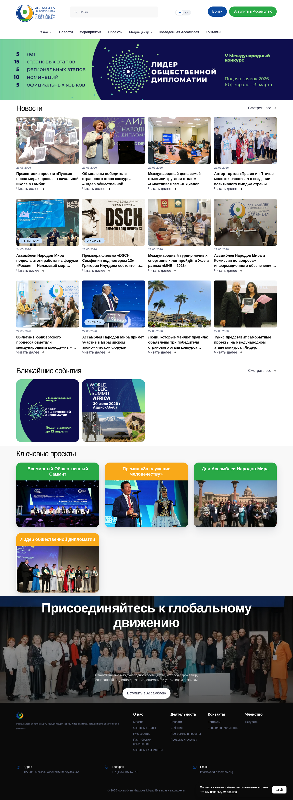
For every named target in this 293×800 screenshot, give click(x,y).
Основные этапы (144, 727)
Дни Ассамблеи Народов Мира (235, 468)
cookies (232, 791)
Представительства (184, 739)
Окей (279, 789)
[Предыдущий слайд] (36, 69)
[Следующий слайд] (256, 69)
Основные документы (148, 749)
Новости (176, 722)
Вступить (251, 722)
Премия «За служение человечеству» (147, 471)
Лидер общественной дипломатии (57, 539)
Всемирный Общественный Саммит (57, 471)
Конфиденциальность (223, 727)
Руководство (141, 733)
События (177, 727)
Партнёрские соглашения (142, 742)
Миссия (138, 722)
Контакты (214, 722)
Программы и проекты (186, 733)
